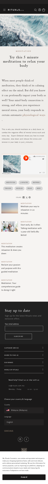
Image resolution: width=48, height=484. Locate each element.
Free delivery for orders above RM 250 (24, 2)
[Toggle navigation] (4, 10)
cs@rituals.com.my (16, 386)
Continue (8, 431)
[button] (39, 10)
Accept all (24, 477)
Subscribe (18, 336)
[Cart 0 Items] (43, 10)
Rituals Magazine (12, 18)
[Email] (24, 328)
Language (7, 417)
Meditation (23, 51)
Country (7, 405)
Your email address (12, 324)
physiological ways (34, 114)
